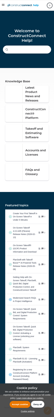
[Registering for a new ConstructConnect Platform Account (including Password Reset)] (26, 374)
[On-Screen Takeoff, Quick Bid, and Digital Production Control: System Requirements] (26, 314)
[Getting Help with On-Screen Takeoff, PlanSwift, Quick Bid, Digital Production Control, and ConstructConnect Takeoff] (26, 283)
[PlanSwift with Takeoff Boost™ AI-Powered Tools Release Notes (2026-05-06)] (26, 265)
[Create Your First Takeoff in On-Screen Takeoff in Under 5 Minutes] (26, 216)
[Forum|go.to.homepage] (23, 5)
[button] (27, 411)
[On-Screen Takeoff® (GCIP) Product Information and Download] (26, 248)
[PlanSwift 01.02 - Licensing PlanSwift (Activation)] (26, 360)
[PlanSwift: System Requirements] (26, 349)
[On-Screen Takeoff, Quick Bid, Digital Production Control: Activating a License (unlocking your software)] (26, 333)
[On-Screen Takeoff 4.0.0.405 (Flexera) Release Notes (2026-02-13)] (26, 233)
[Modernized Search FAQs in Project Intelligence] (26, 299)
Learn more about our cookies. (30, 398)
